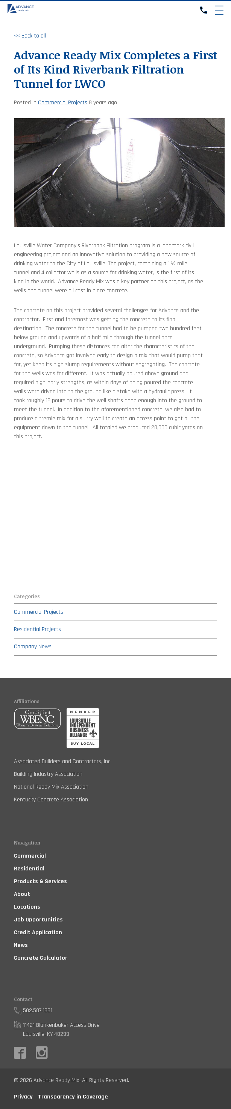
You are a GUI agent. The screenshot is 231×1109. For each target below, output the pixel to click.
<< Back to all (30, 36)
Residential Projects (37, 629)
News (21, 945)
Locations (27, 907)
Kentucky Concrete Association (51, 800)
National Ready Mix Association (51, 787)
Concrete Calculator (40, 958)
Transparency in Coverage (73, 1097)
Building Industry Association (48, 774)
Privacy (23, 1097)
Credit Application (38, 932)
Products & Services (40, 881)
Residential (29, 869)
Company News (33, 647)
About (22, 894)
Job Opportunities (38, 920)
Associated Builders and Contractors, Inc (62, 761)
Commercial (30, 856)
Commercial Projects (62, 103)
